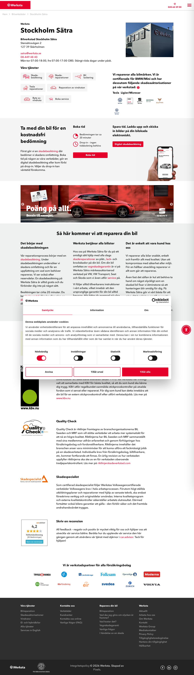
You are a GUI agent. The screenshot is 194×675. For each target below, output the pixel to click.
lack (108, 258)
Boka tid (90, 154)
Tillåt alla (145, 371)
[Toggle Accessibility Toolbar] (186, 329)
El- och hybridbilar (30, 622)
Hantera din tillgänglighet (153, 641)
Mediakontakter (147, 630)
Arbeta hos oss (147, 614)
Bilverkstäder (19, 13)
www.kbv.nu (63, 397)
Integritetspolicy (80, 665)
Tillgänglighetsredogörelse (153, 637)
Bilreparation (28, 610)
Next (171, 204)
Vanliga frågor (107, 628)
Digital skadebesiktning (128, 143)
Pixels (96, 669)
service (112, 277)
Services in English (30, 630)
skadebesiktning (49, 150)
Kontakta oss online (70, 618)
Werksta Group (147, 626)
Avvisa (49, 371)
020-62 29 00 (174, 7)
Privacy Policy (146, 633)
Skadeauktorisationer (32, 614)
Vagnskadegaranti (109, 625)
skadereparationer (84, 258)
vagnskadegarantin (99, 266)
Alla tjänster (27, 626)
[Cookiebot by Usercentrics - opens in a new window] (154, 300)
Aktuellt (143, 610)
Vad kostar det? (108, 621)
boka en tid (32, 295)
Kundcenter (66, 614)
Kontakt (143, 622)
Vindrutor (26, 618)
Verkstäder (65, 610)
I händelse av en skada (112, 632)
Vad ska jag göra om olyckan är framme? (116, 616)
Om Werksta (145, 618)
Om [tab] (146, 310)
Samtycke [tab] (47, 310)
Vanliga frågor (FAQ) (71, 622)
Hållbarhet (144, 645)
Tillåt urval (97, 371)
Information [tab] (97, 310)
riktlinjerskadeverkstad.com (114, 462)
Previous (22, 204)
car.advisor (126, 536)
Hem (4, 13)
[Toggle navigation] (189, 4)
